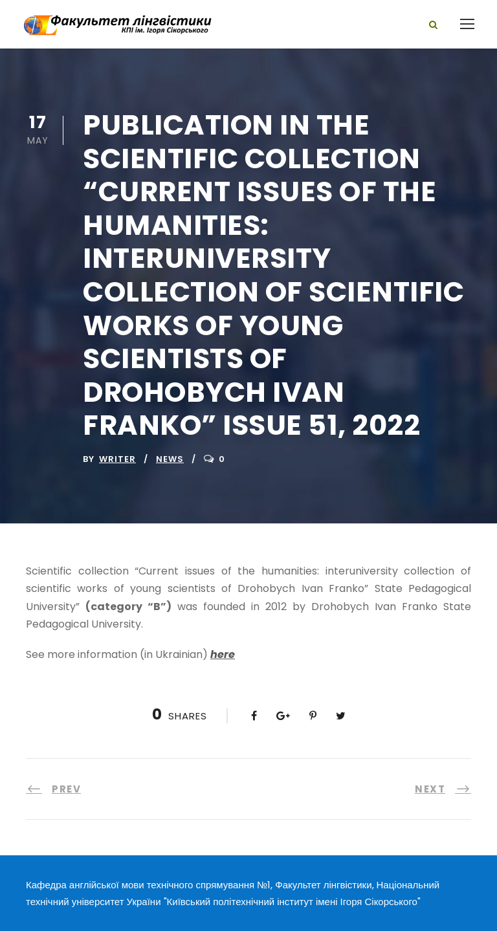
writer (117, 459)
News (170, 459)
